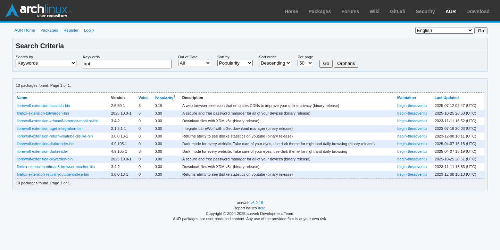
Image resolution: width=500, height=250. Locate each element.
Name (22, 97)
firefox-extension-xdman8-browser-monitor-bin (56, 167)
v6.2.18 (257, 203)
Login (89, 30)
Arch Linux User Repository (38, 10)
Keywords (91, 57)
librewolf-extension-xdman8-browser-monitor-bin (57, 121)
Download (478, 11)
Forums (350, 11)
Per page (305, 57)
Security (425, 11)
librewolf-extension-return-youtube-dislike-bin (55, 136)
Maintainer (406, 97)
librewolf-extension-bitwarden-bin (45, 159)
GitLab (397, 11)
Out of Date (188, 57)
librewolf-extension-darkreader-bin (45, 144)
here (262, 208)
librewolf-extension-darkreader (42, 151)
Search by (24, 57)
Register (71, 30)
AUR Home (25, 30)
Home (291, 11)
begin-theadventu (412, 105)
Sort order (267, 57)
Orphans (346, 63)
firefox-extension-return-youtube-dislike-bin (53, 174)
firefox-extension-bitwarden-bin (43, 113)
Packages (320, 11)
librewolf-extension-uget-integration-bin (49, 128)
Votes (144, 97)
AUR (450, 11)
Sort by (223, 57)
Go (326, 63)
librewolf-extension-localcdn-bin (43, 105)
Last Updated (447, 97)
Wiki (375, 11)
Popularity (164, 98)
